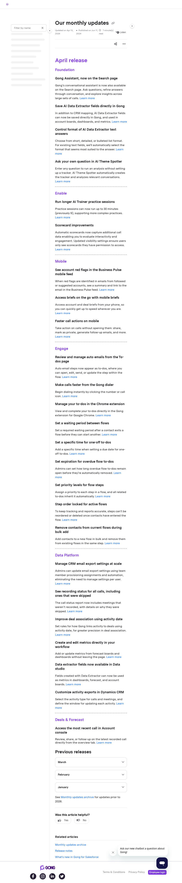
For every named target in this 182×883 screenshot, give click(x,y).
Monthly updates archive (77, 797)
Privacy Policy (137, 872)
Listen (121, 32)
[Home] (7, 4)
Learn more (87, 98)
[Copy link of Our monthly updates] (113, 23)
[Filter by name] (28, 27)
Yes (63, 820)
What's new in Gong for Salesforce (76, 857)
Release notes (64, 850)
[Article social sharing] (115, 44)
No (81, 820)
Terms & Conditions (114, 872)
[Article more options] (124, 44)
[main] (91, 440)
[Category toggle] (50, 31)
